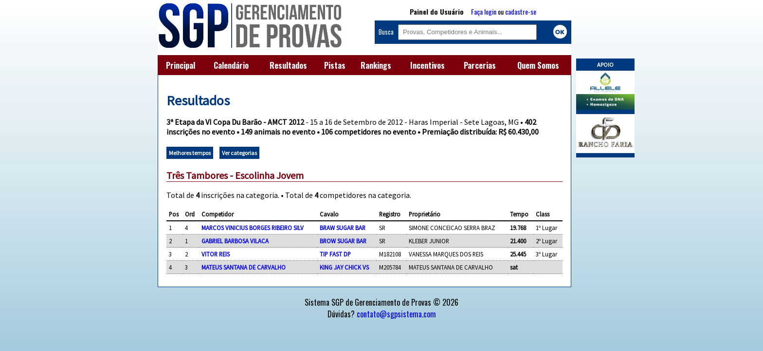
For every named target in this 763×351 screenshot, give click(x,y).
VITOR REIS (215, 254)
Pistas (334, 65)
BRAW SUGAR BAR (342, 228)
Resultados (288, 65)
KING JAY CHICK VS (344, 267)
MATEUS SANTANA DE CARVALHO (243, 267)
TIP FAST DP (335, 254)
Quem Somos (538, 65)
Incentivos (427, 65)
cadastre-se (520, 11)
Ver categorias (239, 152)
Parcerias (480, 65)
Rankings (376, 65)
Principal (180, 65)
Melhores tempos (190, 152)
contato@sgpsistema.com (396, 314)
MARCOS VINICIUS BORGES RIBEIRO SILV (252, 228)
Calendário (231, 65)
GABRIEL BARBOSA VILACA (235, 241)
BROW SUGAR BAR (343, 241)
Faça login (483, 11)
